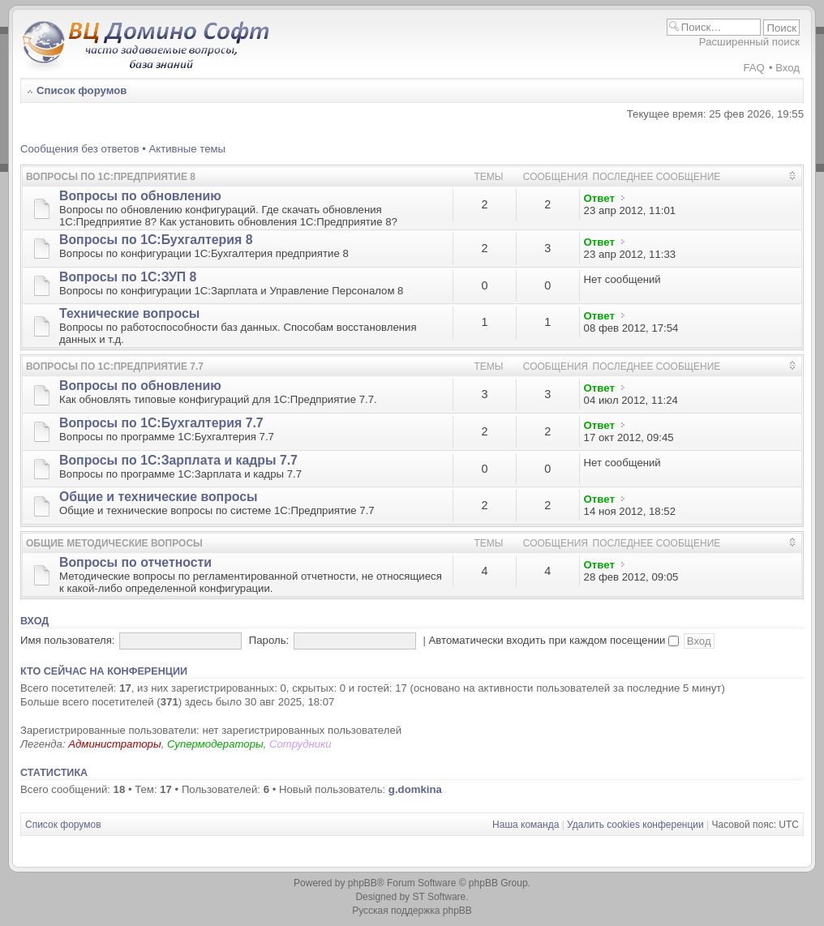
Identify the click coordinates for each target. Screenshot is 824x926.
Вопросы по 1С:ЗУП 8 (127, 277)
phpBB (362, 883)
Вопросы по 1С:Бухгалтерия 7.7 (161, 423)
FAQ (753, 68)
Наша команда (525, 824)
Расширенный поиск (749, 42)
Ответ (599, 198)
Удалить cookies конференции (635, 824)
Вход (787, 68)
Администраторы (114, 744)
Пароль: (269, 640)
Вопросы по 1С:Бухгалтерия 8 (155, 240)
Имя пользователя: (67, 640)
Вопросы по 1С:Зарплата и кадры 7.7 (178, 460)
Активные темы (186, 149)
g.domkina (415, 789)
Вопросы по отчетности (135, 562)
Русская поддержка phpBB (412, 910)
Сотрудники (300, 744)
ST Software (439, 896)
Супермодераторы (215, 744)
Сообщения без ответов (79, 149)
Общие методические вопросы (114, 543)
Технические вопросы (129, 313)
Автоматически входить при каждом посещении (554, 640)
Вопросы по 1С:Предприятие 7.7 (115, 366)
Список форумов (81, 90)
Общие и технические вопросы (158, 497)
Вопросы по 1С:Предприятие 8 (110, 176)
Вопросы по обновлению (140, 196)
